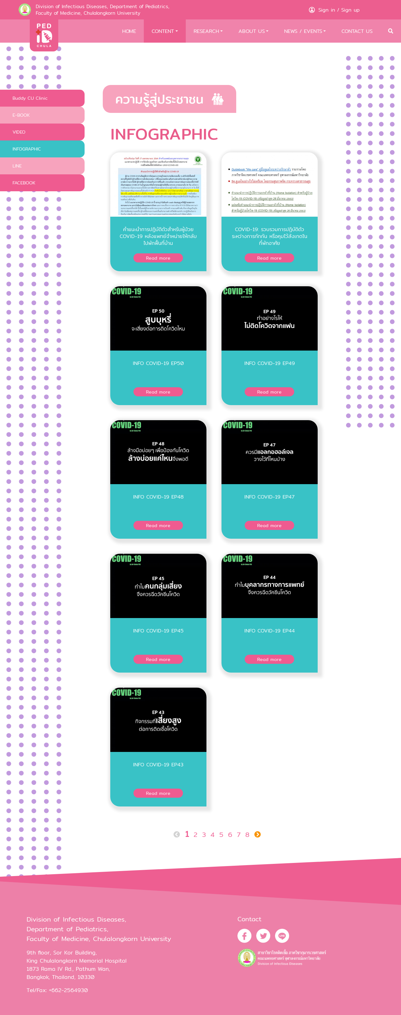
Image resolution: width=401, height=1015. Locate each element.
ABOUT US (251, 31)
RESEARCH (206, 31)
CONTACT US (356, 31)
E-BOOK (21, 115)
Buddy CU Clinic (30, 98)
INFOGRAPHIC (27, 148)
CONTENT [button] (163, 31)
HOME (129, 31)
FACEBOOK (24, 182)
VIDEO (19, 131)
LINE (17, 165)
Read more (158, 258)
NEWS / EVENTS (303, 31)
